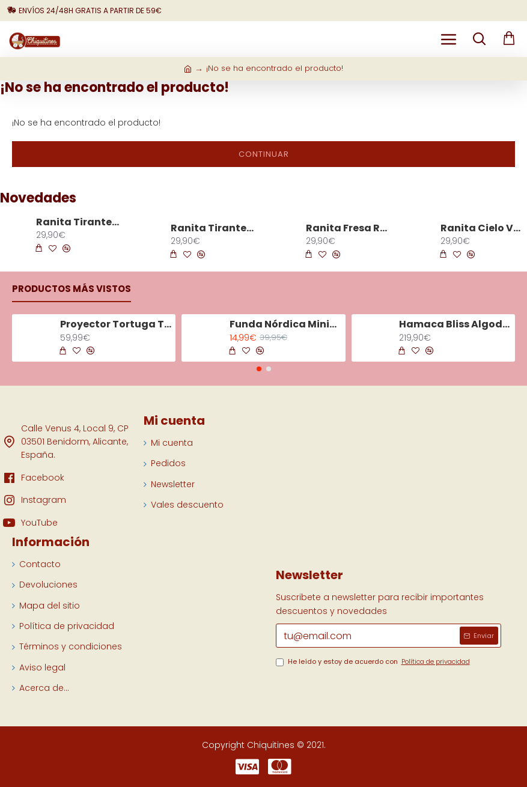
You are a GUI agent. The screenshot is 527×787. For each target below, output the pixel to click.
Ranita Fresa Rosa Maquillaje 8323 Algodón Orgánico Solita (348, 228)
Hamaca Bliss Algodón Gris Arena (455, 324)
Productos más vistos (71, 289)
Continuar (264, 154)
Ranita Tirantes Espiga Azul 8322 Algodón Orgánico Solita (213, 228)
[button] (259, 368)
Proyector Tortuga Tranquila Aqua (116, 324)
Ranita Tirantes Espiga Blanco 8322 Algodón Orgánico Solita (78, 222)
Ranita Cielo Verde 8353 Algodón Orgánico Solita (483, 228)
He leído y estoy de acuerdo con (374, 662)
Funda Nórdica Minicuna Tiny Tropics (285, 324)
